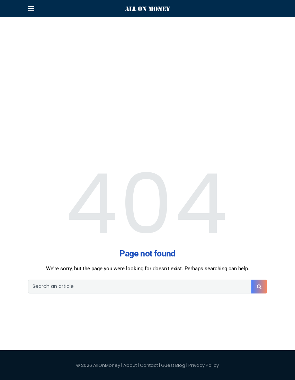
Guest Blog (173, 365)
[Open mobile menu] (31, 8)
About (130, 365)
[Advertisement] (147, 48)
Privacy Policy (203, 365)
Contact (149, 365)
